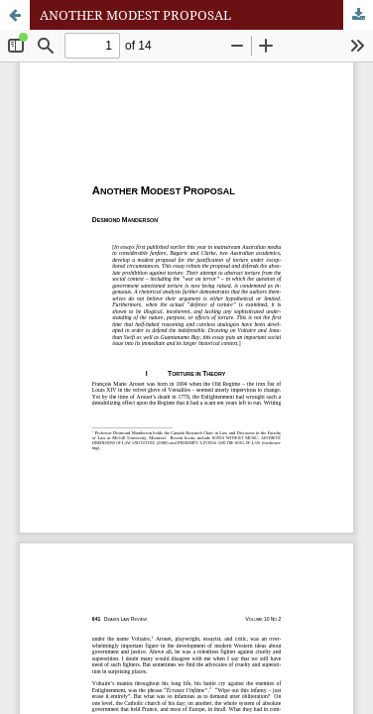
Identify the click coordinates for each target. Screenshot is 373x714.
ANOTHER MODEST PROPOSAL (135, 15)
